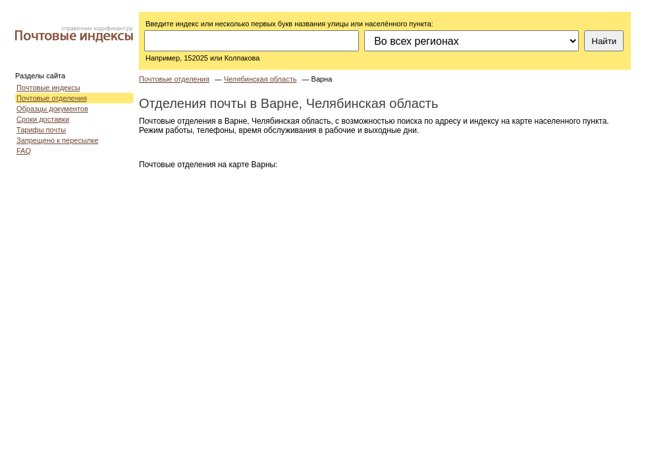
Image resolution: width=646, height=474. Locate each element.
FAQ (23, 151)
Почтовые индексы (48, 88)
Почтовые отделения (51, 98)
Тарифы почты (41, 130)
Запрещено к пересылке (57, 140)
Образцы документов (52, 109)
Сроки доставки (42, 119)
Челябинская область (260, 79)
